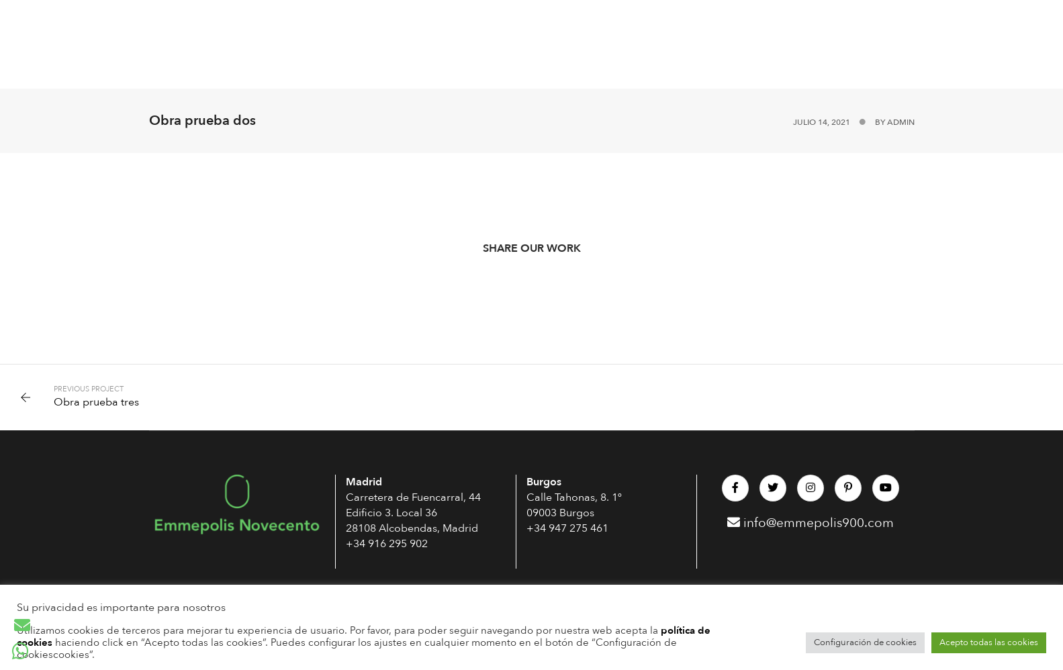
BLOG (933, 21)
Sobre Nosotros (849, 21)
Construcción (445, 21)
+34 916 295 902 (387, 543)
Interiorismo (545, 21)
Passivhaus (250, 21)
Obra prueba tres (96, 402)
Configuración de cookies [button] (865, 642)
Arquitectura (342, 21)
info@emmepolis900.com (810, 523)
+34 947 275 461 (567, 528)
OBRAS (762, 21)
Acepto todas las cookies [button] (988, 642)
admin (901, 122)
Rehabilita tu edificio (662, 21)
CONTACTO (249, 66)
